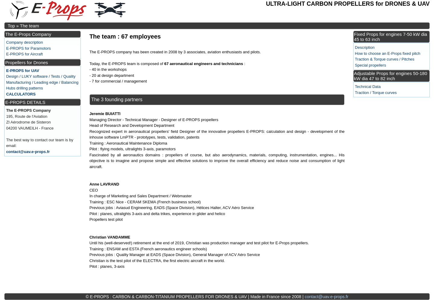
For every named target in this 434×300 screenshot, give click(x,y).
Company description (24, 42)
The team (29, 25)
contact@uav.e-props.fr (28, 151)
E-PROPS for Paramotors (28, 48)
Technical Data (368, 86)
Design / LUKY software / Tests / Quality (40, 76)
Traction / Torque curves (376, 92)
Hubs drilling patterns (24, 88)
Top (11, 25)
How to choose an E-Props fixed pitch (387, 53)
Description (365, 47)
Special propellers (370, 65)
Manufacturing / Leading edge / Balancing (42, 82)
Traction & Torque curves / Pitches (384, 59)
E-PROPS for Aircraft (24, 54)
